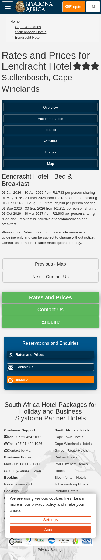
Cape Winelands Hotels (73, 444)
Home (15, 21)
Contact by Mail (20, 450)
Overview (50, 107)
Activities (50, 141)
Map (50, 164)
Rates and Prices (50, 297)
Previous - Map (50, 264)
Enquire (50, 322)
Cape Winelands (28, 27)
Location (50, 130)
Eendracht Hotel (27, 37)
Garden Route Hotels (71, 450)
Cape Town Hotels (69, 437)
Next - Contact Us (50, 276)
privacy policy (44, 504)
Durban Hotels (66, 457)
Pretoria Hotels (66, 491)
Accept (50, 529)
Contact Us (50, 310)
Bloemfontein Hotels (70, 477)
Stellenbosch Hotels (30, 32)
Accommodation (50, 119)
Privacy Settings (50, 550)
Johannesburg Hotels (71, 484)
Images (50, 152)
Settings (50, 519)
